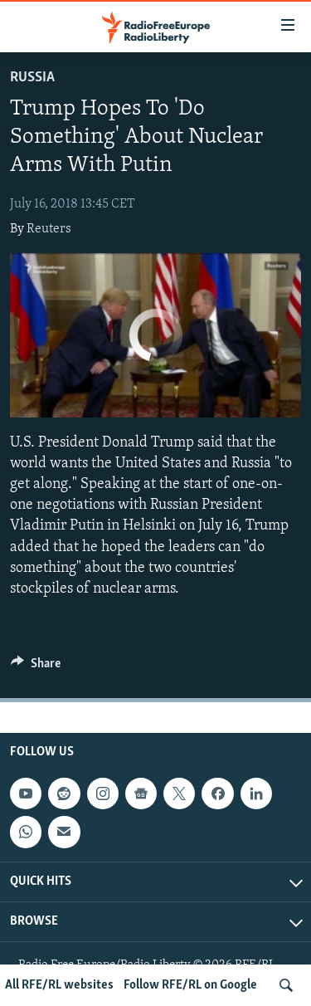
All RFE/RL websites (59, 985)
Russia (32, 77)
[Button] (36, 667)
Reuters (49, 229)
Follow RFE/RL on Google (190, 985)
